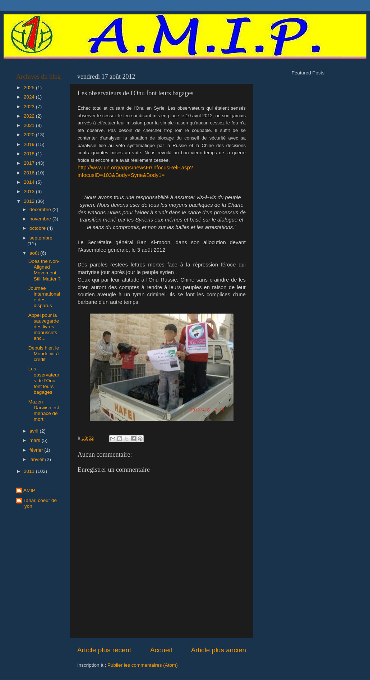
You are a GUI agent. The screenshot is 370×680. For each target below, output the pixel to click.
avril (34, 431)
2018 (30, 153)
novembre (40, 219)
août (34, 253)
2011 (30, 471)
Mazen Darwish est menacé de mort (43, 410)
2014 (30, 182)
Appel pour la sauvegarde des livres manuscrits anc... (43, 326)
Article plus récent (104, 650)
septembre (40, 238)
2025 (30, 87)
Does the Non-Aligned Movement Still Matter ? (44, 270)
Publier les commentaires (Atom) (142, 665)
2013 (30, 191)
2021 (30, 125)
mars (35, 440)
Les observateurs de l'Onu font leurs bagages (43, 380)
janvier (37, 459)
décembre (40, 209)
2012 (30, 201)
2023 (30, 106)
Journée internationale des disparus (44, 297)
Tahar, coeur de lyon (40, 503)
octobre (38, 228)
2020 (30, 134)
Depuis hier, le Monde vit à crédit (43, 353)
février (36, 450)
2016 (30, 172)
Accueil (161, 650)
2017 (30, 163)
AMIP (29, 490)
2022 (30, 116)
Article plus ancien (218, 650)
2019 (30, 144)
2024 (30, 97)
